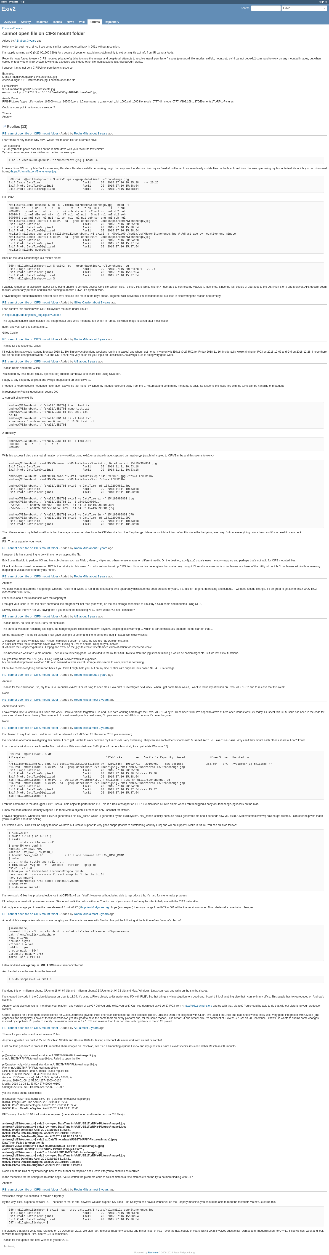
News (70, 22)
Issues (57, 22)
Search (245, 8)
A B (16, 40)
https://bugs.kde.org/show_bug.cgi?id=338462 (33, 314)
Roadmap (42, 22)
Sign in (323, 1)
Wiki (82, 22)
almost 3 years (99, 699)
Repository (112, 22)
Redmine (153, 1252)
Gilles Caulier (83, 302)
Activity (26, 22)
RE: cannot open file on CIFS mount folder (30, 133)
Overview (10, 22)
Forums (95, 22)
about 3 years (27, 40)
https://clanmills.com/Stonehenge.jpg (33, 171)
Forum (17, 28)
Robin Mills (81, 133)
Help (22, 1)
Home (4, 1)
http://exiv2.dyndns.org (95, 907)
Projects (13, 1)
